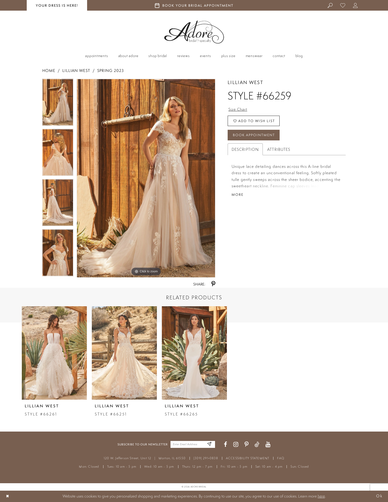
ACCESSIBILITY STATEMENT (247, 458)
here (321, 496)
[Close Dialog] (7, 496)
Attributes (278, 149)
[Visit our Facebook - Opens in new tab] (225, 444)
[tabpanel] (57, 104)
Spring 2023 (110, 70)
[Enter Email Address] (209, 444)
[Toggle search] (330, 5)
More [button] (237, 195)
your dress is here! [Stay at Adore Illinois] (57, 5)
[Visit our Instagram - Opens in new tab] (235, 444)
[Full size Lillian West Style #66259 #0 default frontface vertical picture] (146, 178)
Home (48, 70)
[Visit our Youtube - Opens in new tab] (268, 444)
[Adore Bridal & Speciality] (194, 32)
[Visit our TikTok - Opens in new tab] (257, 444)
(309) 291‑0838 (206, 458)
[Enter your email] (192, 444)
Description (245, 149)
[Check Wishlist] (343, 5)
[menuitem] (330, 5)
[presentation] (54, 353)
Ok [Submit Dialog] (379, 496)
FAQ (280, 458)
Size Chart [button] (237, 109)
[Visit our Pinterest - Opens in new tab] (246, 444)
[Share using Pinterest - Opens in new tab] (213, 284)
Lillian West (76, 70)
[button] (355, 5)
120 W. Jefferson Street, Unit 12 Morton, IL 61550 (145, 458)
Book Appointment (254, 135)
